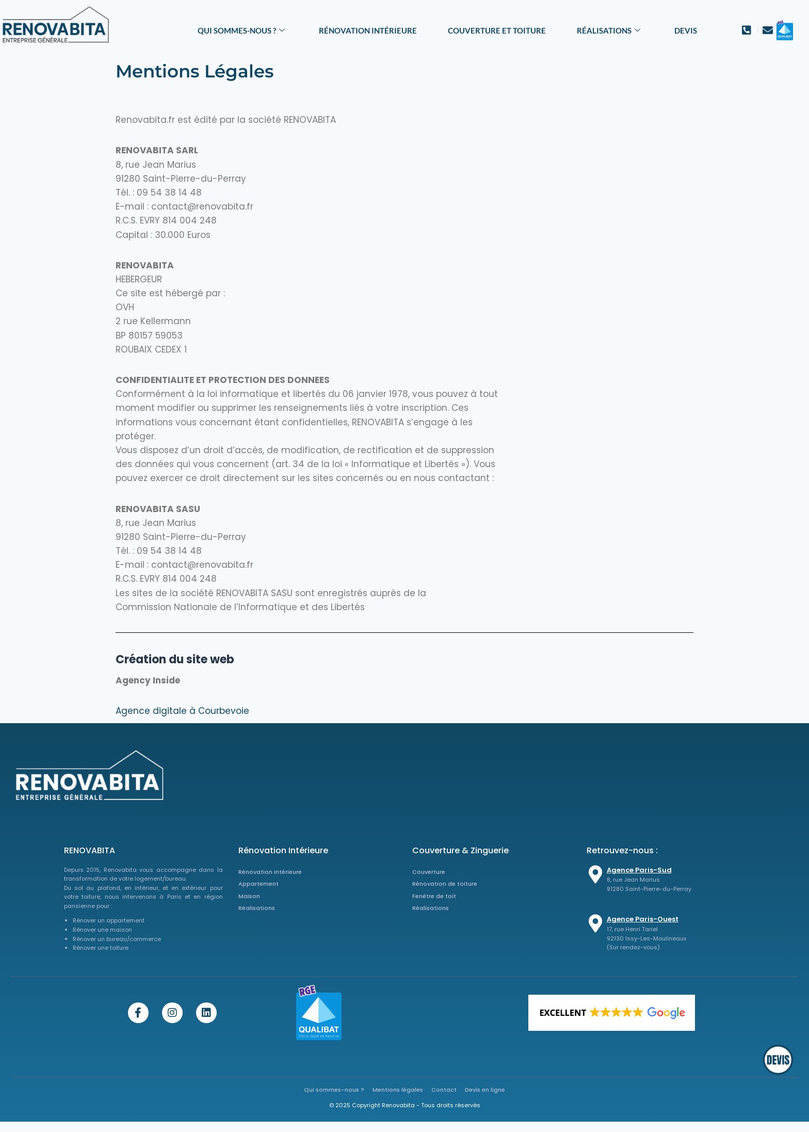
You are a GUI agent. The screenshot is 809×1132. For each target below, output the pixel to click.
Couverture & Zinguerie (460, 850)
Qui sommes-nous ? (241, 30)
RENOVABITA (89, 850)
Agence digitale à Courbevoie (182, 711)
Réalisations (608, 30)
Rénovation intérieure (368, 30)
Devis (685, 30)
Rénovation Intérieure (283, 850)
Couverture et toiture (497, 30)
